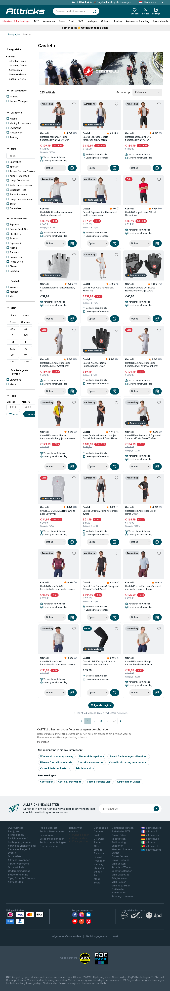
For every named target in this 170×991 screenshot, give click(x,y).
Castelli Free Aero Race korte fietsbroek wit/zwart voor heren (141, 364)
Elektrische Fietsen (123, 827)
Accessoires (15, 70)
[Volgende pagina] (121, 721)
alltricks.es (150, 835)
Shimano (99, 868)
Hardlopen (92, 21)
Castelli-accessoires (90, 762)
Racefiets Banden (122, 871)
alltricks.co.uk (151, 827)
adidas (98, 871)
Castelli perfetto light (99, 781)
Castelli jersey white (69, 781)
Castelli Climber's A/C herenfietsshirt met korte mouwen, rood (58, 588)
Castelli (10, 56)
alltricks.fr (149, 831)
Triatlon (118, 21)
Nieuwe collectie (17, 74)
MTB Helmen (119, 881)
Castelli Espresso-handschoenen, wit (57, 289)
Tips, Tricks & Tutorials (21, 878)
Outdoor (105, 21)
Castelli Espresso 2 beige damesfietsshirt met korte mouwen (139, 663)
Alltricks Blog (15, 881)
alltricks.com (151, 849)
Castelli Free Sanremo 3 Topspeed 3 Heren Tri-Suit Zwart (101, 588)
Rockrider (99, 860)
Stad (71, 21)
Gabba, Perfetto (17, 79)
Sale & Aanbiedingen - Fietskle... (129, 756)
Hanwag (98, 864)
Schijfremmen (120, 878)
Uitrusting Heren (17, 61)
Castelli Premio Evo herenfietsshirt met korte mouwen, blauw (143, 588)
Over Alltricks (15, 827)
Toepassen (33, 414)
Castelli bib (46, 781)
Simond (98, 849)
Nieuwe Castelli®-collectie (56, 762)
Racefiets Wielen (121, 867)
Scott (97, 882)
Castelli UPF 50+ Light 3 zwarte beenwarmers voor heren (99, 663)
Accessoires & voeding (137, 21)
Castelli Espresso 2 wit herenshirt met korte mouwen (100, 214)
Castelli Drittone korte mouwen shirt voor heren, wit (56, 214)
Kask (96, 835)
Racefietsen (119, 838)
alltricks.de (150, 838)
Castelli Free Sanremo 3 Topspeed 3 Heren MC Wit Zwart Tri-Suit (143, 437)
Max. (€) (26, 401)
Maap (97, 878)
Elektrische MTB (121, 831)
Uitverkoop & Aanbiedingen (16, 21)
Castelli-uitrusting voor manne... (128, 762)
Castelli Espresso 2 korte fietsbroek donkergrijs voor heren (57, 437)
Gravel (62, 21)
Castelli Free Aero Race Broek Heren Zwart (140, 512)
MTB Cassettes (120, 874)
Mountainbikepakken (91, 756)
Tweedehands (160, 21)
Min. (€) (10, 401)
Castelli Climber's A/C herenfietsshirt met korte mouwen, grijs (58, 663)
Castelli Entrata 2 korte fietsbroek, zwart (100, 512)
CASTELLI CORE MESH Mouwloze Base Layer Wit (57, 512)
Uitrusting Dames (18, 65)
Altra (96, 846)
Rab (96, 875)
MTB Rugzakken (121, 885)
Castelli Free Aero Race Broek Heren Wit (98, 289)
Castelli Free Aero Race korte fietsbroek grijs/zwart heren (55, 364)
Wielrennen (49, 21)
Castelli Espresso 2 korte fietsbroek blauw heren (95, 138)
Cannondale (101, 827)
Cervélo (98, 831)
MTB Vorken (119, 863)
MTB (36, 21)
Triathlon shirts (85, 768)
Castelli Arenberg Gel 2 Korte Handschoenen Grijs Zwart (140, 289)
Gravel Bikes (119, 835)
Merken (27, 34)
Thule (97, 842)
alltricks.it (149, 842)
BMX (80, 21)
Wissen (13, 414)
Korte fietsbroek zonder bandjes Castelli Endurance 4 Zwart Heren (100, 437)
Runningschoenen (122, 896)
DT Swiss (99, 838)
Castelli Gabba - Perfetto (55, 768)
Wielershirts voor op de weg (56, 756)
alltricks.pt (149, 846)
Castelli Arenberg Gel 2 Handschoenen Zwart (94, 364)
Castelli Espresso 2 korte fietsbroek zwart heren (138, 138)
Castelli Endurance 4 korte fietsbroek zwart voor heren (54, 138)
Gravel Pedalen (120, 860)
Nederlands (150, 2)
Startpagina (14, 34)
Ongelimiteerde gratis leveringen (101, 2)
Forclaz (98, 857)
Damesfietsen (120, 856)
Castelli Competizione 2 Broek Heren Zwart (141, 214)
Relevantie (147, 92)
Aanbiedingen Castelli (129, 781)
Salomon (99, 853)
